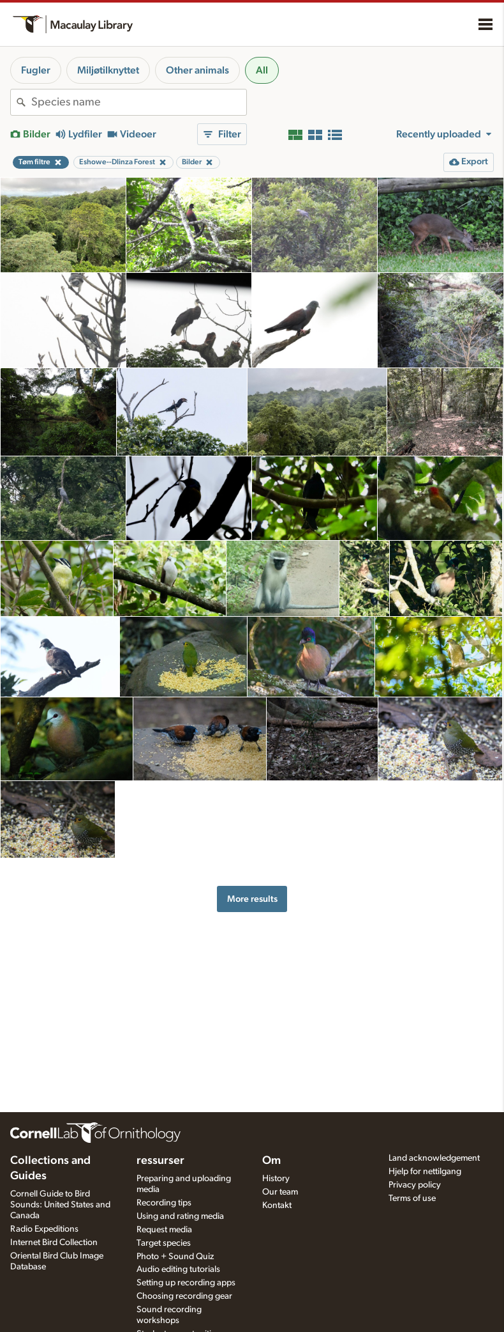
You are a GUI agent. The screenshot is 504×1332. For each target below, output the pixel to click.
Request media (164, 1229)
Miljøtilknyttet (108, 70)
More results (252, 899)
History (276, 1178)
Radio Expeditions (44, 1229)
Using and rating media (180, 1216)
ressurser (160, 1160)
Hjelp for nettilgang (425, 1171)
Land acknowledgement (434, 1158)
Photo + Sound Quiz (175, 1256)
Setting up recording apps (186, 1282)
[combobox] (138, 102)
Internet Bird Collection (54, 1242)
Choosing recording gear (184, 1296)
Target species (164, 1243)
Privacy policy (415, 1185)
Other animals (197, 70)
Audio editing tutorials (178, 1269)
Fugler (35, 70)
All (262, 70)
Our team (280, 1192)
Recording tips (164, 1202)
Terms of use (412, 1198)
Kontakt (277, 1205)
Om (271, 1160)
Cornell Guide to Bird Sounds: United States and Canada (60, 1204)
